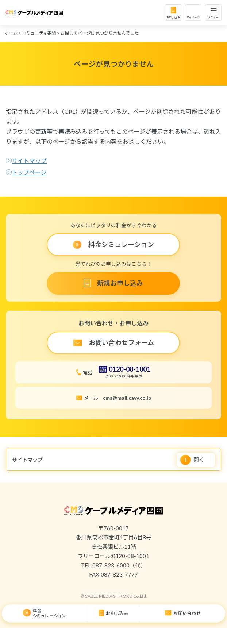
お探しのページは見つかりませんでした (99, 33)
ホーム (11, 33)
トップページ (29, 172)
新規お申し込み (120, 283)
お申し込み (173, 17)
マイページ (193, 17)
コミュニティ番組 (39, 33)
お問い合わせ (187, 613)
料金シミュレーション (49, 613)
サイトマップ (29, 160)
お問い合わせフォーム (121, 342)
